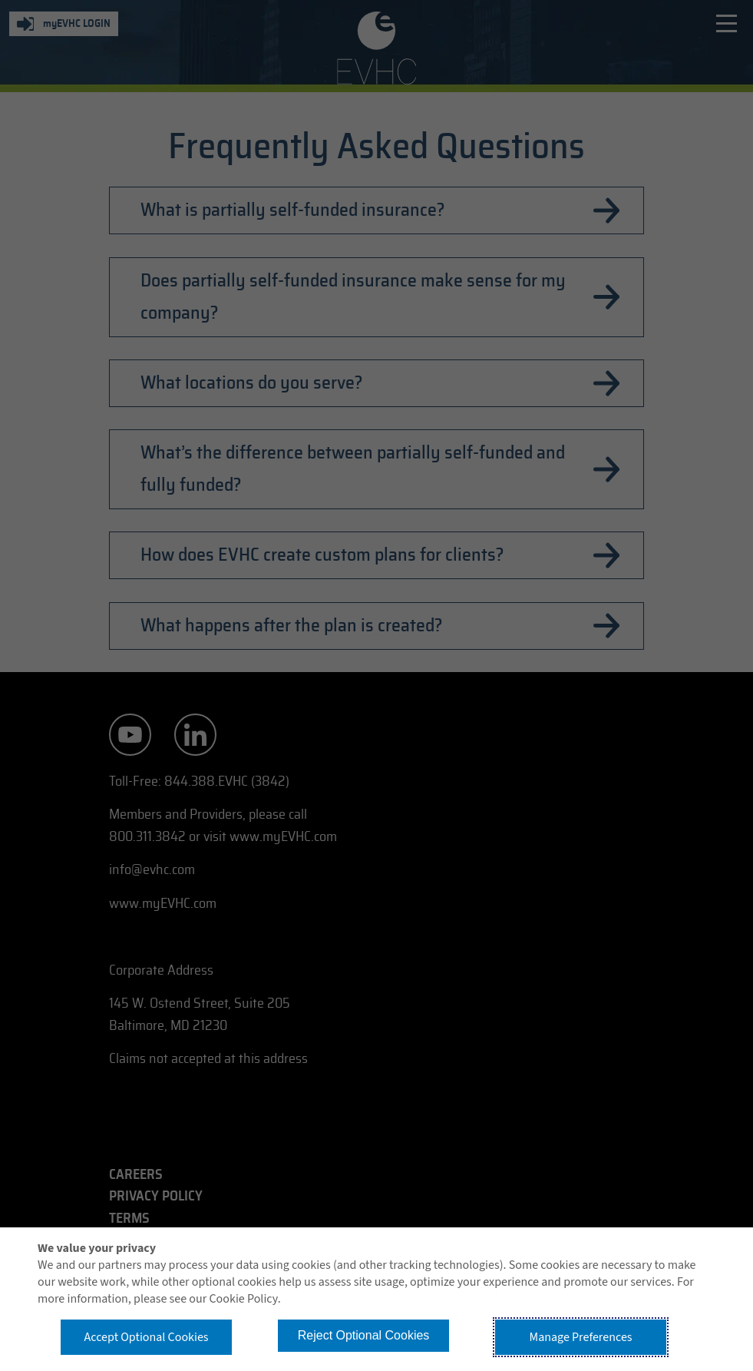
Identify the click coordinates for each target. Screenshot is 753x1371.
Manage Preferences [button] (581, 1337)
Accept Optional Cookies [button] (146, 1337)
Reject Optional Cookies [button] (364, 1335)
